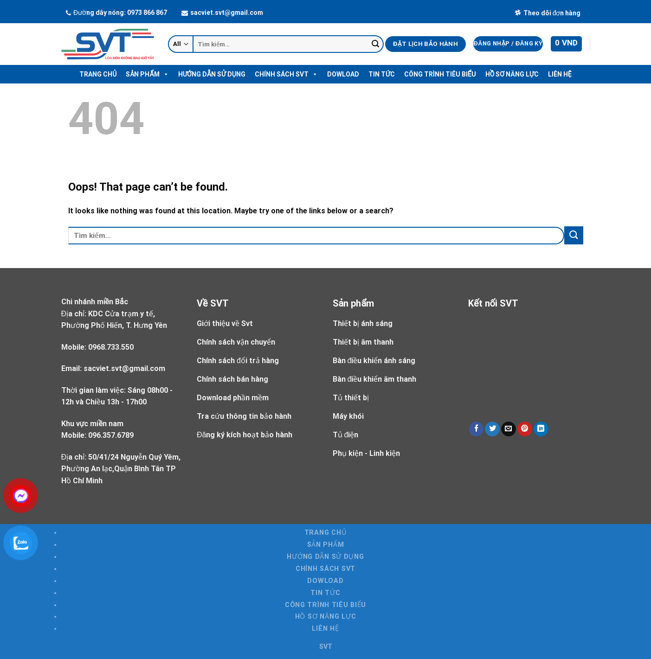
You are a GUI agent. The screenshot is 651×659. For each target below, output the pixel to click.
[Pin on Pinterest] (524, 429)
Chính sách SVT (286, 74)
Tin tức (381, 74)
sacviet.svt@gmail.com (222, 12)
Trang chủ (97, 74)
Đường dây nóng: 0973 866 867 (116, 12)
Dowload (343, 74)
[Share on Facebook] (476, 429)
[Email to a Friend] (508, 429)
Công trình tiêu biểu (440, 74)
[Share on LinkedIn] (541, 429)
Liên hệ (560, 74)
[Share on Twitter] (492, 429)
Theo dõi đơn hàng (548, 13)
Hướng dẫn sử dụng (211, 74)
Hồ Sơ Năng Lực (512, 74)
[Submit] (375, 44)
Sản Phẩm (147, 74)
